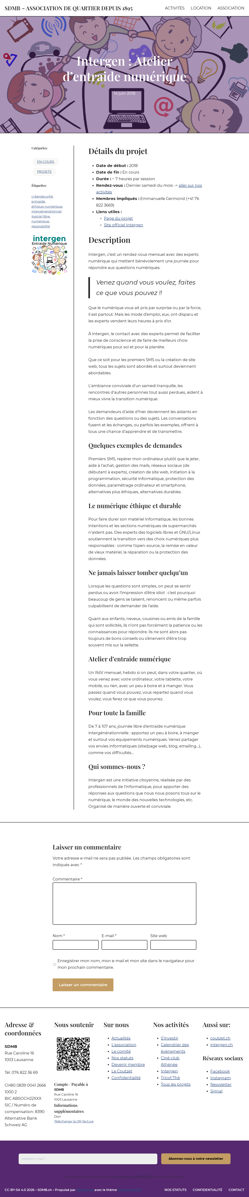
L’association (123, 1044)
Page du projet (118, 218)
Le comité (121, 1051)
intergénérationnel (46, 211)
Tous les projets (176, 1084)
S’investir (169, 1038)
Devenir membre (128, 1064)
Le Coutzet (121, 1071)
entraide (38, 201)
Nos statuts (122, 1058)
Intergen (169, 1071)
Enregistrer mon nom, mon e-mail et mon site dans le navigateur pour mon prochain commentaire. (125, 964)
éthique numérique (46, 206)
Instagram (220, 1078)
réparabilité (40, 226)
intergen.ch (221, 1044)
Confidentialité (126, 1077)
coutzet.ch (220, 1038)
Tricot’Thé (170, 1077)
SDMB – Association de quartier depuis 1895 (69, 8)
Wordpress (85, 1190)
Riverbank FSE (129, 1190)
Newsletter (221, 1084)
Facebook (220, 1071)
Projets (44, 172)
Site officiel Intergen (123, 225)
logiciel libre (40, 216)
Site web (158, 935)
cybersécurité (42, 196)
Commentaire (67, 879)
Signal (216, 1091)
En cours (45, 162)
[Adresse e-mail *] (88, 1159)
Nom (59, 935)
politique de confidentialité (134, 1176)
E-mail (109, 935)
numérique (40, 221)
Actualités (121, 1038)
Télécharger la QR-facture (74, 1121)
